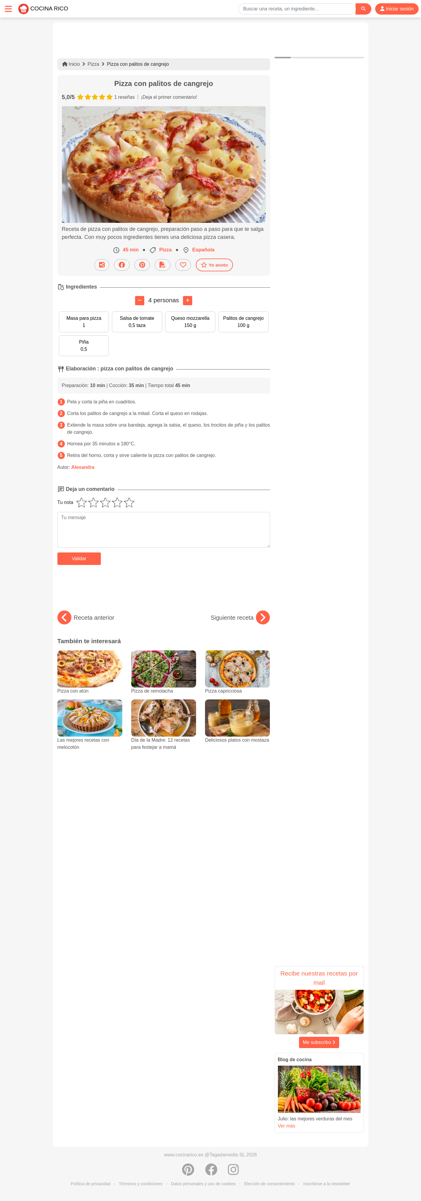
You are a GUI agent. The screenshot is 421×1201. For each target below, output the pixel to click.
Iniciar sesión (397, 8)
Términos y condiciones (140, 1183)
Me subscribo (319, 1042)
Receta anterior (86, 617)
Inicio (71, 64)
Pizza (93, 64)
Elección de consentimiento (269, 1183)
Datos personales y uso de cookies (203, 1183)
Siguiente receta (240, 617)
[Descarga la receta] (162, 265)
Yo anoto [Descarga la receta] (214, 264)
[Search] (363, 8)
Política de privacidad (90, 1183)
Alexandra (82, 467)
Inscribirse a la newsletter (326, 1183)
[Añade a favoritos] (183, 265)
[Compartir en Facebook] (122, 265)
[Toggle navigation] (8, 9)
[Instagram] (233, 1172)
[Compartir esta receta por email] (101, 265)
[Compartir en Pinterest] (142, 265)
